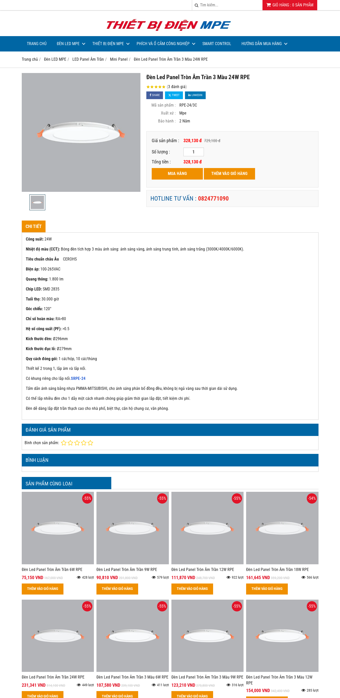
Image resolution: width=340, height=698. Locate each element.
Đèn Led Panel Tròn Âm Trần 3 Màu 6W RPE (132, 677)
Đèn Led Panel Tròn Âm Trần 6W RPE (52, 569)
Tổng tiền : (161, 161)
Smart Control (216, 43)
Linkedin (195, 95)
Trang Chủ (37, 43)
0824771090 (213, 198)
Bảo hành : (167, 121)
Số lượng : (161, 151)
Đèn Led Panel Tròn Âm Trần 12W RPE (202, 569)
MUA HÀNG (177, 173)
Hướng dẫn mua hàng (262, 43)
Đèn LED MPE (68, 43)
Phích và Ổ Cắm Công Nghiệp (163, 43)
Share (155, 95)
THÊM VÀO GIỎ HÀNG (229, 173)
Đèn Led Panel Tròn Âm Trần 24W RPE (53, 677)
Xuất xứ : (168, 113)
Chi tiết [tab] (34, 226)
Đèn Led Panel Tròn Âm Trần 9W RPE (126, 569)
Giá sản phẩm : (165, 140)
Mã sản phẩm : (163, 105)
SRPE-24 (78, 378)
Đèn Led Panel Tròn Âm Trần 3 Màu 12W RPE (279, 680)
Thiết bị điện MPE (108, 43)
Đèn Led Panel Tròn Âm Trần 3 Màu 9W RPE (207, 677)
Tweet (174, 95)
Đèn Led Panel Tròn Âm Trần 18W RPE (277, 569)
